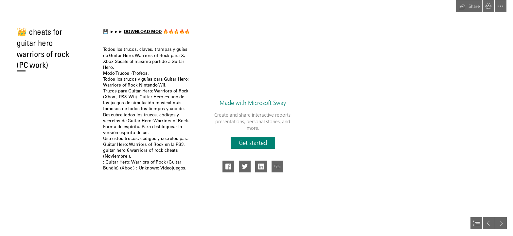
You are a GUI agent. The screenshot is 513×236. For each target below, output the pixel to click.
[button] (469, 6)
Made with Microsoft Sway (253, 103)
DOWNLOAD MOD (143, 31)
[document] (256, 118)
